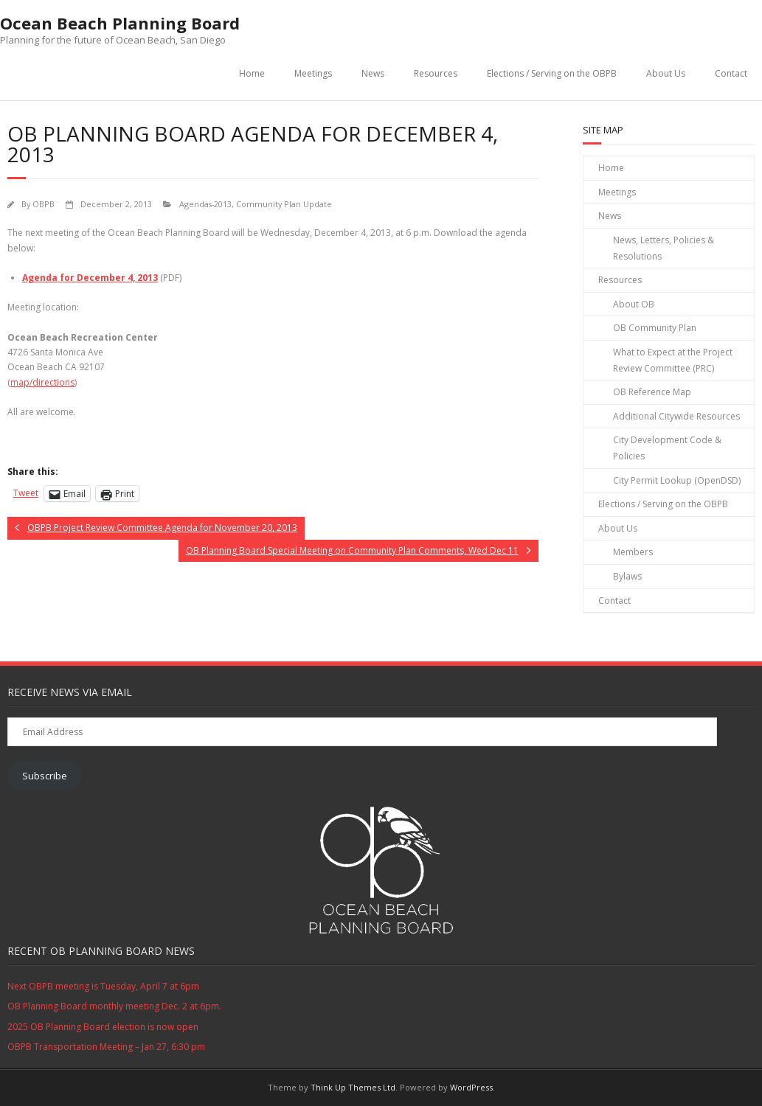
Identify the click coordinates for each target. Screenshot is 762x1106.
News (372, 73)
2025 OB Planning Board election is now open (102, 1026)
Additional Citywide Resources (676, 416)
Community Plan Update (284, 203)
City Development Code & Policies (667, 448)
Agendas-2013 (205, 203)
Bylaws (627, 576)
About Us (665, 73)
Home (252, 73)
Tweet (25, 493)
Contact (731, 73)
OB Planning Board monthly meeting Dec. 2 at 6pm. (114, 1006)
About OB (633, 304)
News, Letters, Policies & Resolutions (663, 248)
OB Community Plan (654, 327)
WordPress (471, 1087)
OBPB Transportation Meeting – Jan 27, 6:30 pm (106, 1046)
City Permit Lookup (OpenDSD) (677, 480)
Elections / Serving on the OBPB (552, 73)
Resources (435, 73)
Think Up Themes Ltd (353, 1087)
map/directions (42, 382)
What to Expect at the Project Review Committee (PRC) (672, 360)
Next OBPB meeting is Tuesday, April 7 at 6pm (103, 986)
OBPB (43, 203)
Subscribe (44, 775)
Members (633, 552)
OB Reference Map (652, 392)
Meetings (313, 73)
